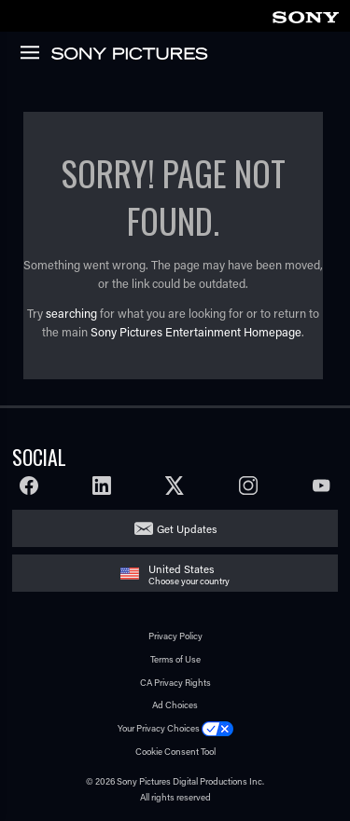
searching (71, 313)
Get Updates (187, 529)
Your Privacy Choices (159, 728)
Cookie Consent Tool (175, 752)
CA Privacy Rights (175, 683)
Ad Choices (175, 705)
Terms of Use (175, 659)
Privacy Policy (175, 636)
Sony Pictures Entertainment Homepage (196, 331)
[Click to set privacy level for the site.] (217, 728)
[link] (305, 14)
